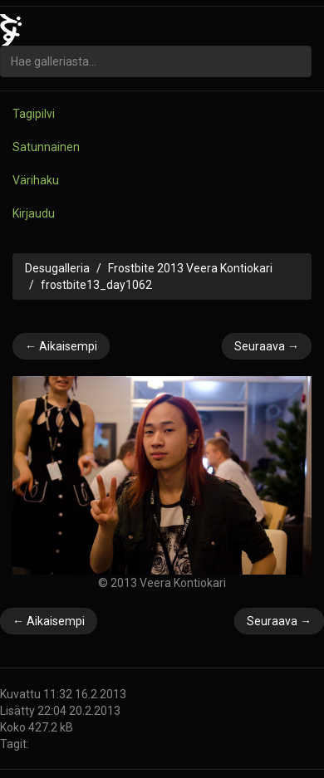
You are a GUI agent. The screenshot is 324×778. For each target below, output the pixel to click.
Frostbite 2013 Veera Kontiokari (190, 268)
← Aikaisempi (61, 346)
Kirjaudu (33, 213)
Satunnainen (46, 147)
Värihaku (35, 180)
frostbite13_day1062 (96, 284)
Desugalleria (57, 268)
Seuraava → (266, 346)
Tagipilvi (33, 113)
